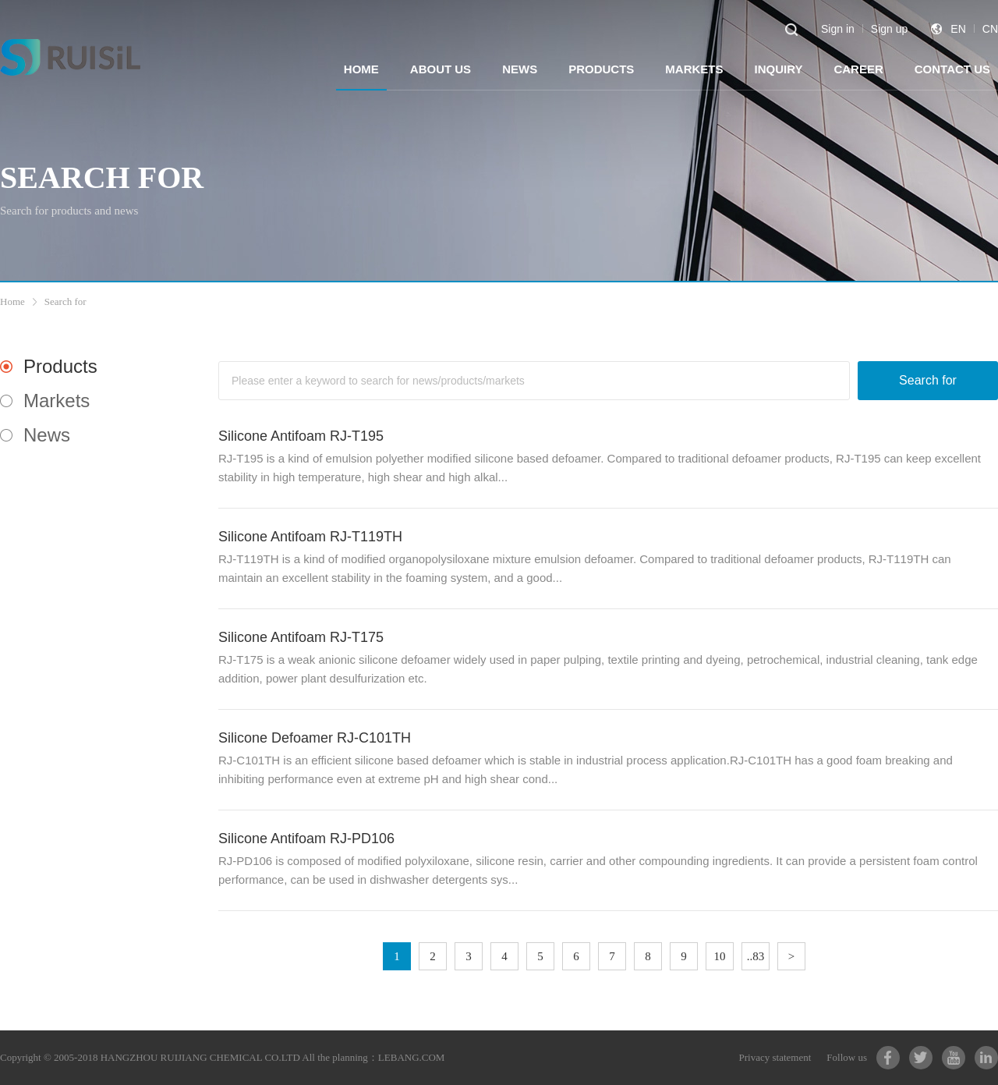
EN (957, 29)
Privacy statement (775, 1057)
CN (990, 29)
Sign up (889, 29)
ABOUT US (440, 69)
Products (60, 366)
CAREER (858, 69)
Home (12, 301)
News (46, 434)
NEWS (519, 69)
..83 (756, 956)
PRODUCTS (601, 69)
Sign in (838, 29)
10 (720, 956)
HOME (361, 69)
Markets (56, 400)
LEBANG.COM (411, 1057)
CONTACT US (952, 69)
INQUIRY (778, 69)
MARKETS (694, 69)
